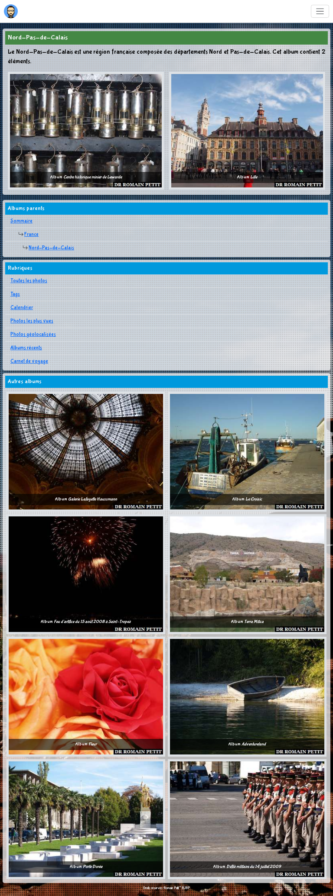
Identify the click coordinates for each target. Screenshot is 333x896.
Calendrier (21, 308)
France (31, 235)
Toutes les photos (28, 281)
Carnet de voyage (29, 361)
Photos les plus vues (31, 321)
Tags (15, 294)
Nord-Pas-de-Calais (51, 248)
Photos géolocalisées (33, 335)
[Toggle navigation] (320, 11)
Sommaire (21, 221)
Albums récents (26, 348)
